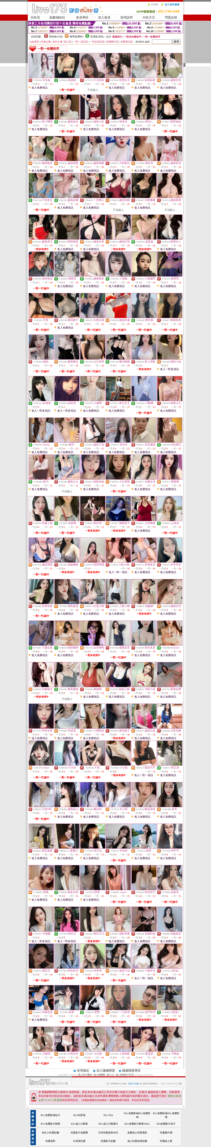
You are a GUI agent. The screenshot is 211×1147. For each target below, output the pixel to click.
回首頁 (35, 17)
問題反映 (171, 17)
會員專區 (82, 17)
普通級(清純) (97, 36)
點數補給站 (57, 17)
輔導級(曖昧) (77, 36)
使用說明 (126, 17)
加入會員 (104, 17)
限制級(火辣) (56, 36)
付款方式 (149, 17)
